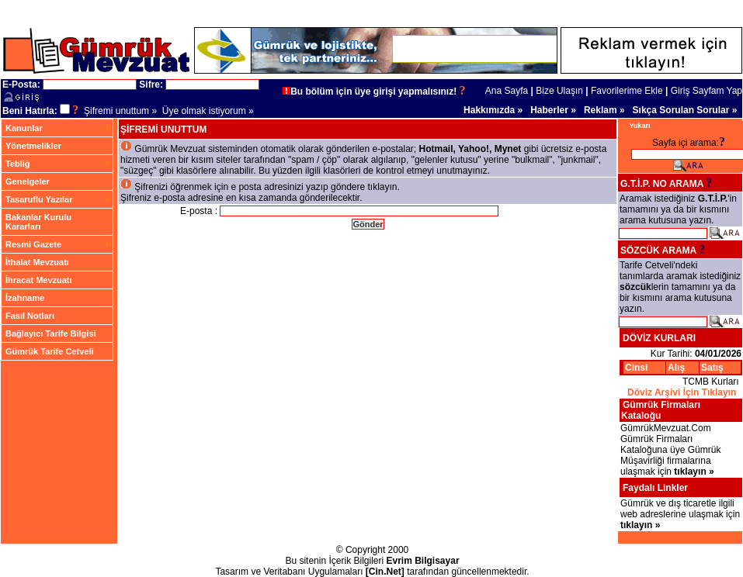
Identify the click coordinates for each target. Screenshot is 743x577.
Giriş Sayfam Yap (706, 90)
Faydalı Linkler (655, 487)
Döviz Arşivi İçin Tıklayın (681, 392)
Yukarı (640, 126)
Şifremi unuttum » (120, 110)
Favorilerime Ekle (627, 90)
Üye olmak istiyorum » (208, 110)
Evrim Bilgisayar (423, 560)
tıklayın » (693, 471)
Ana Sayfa (506, 90)
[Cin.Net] (385, 571)
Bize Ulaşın (559, 90)
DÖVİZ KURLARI (659, 338)
